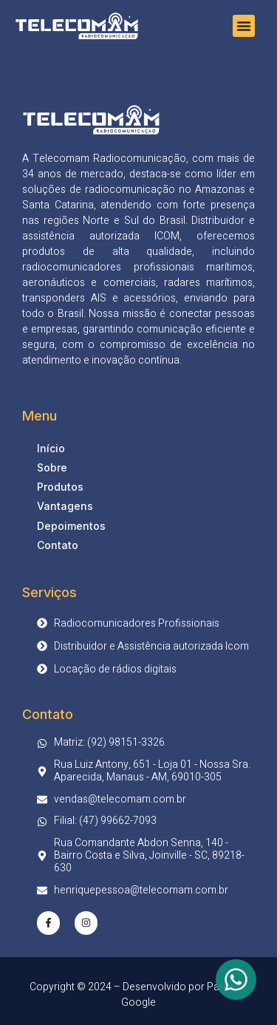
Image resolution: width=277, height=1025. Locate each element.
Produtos (60, 486)
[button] (244, 26)
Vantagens (65, 506)
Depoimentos (71, 526)
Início (51, 448)
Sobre (52, 467)
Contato (57, 545)
